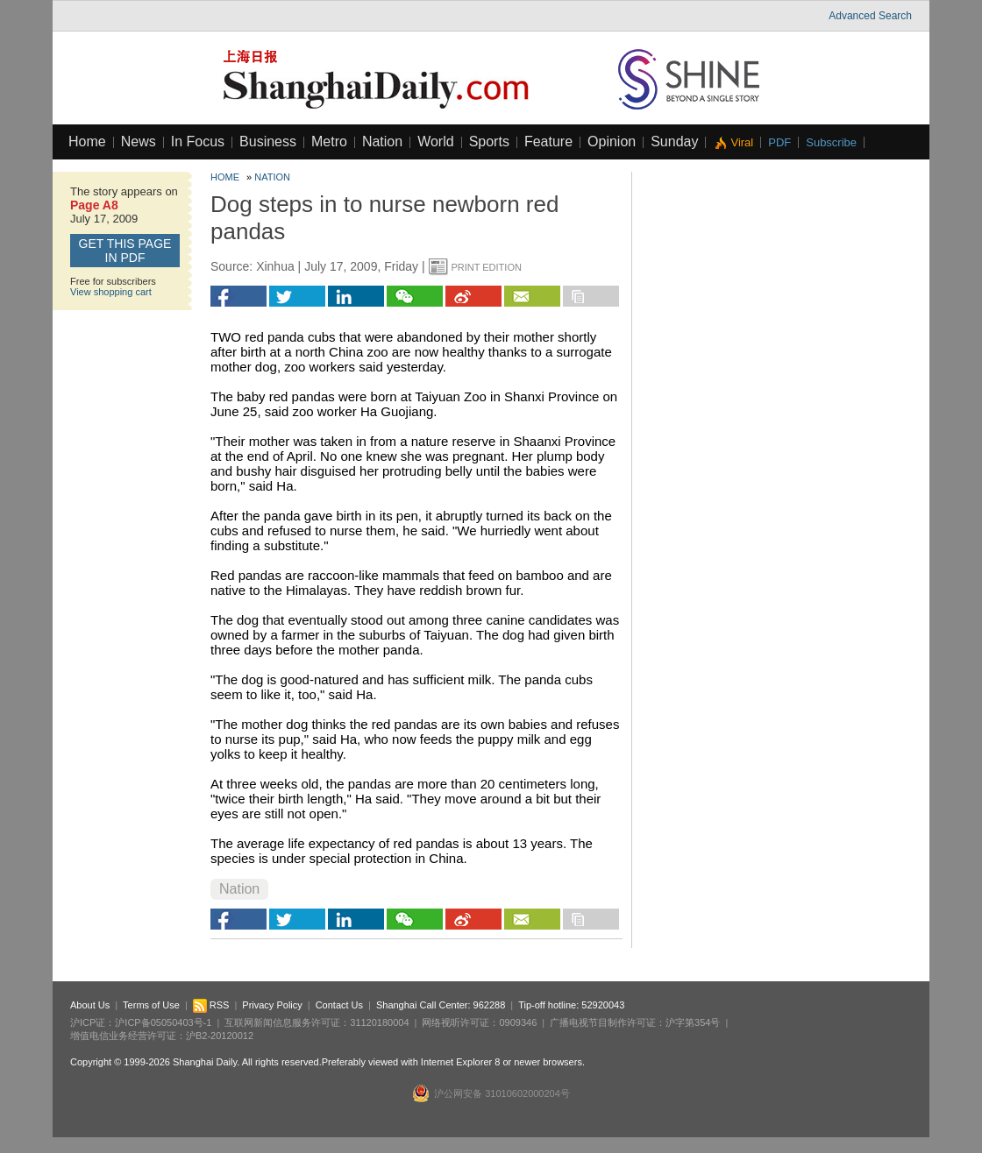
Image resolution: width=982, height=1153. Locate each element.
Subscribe (831, 142)
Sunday (674, 141)
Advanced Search (870, 16)
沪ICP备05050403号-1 (163, 1022)
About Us (90, 1005)
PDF (779, 142)
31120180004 (379, 1022)
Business (267, 141)
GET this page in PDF (125, 251)
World (435, 141)
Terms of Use (151, 1005)
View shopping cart (111, 291)
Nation (382, 141)
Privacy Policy (272, 1005)
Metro (329, 141)
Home (87, 141)
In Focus (197, 141)
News (138, 141)
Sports (489, 141)
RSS (211, 1005)
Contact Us (339, 1005)
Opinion (611, 141)
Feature (548, 141)
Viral (741, 142)
